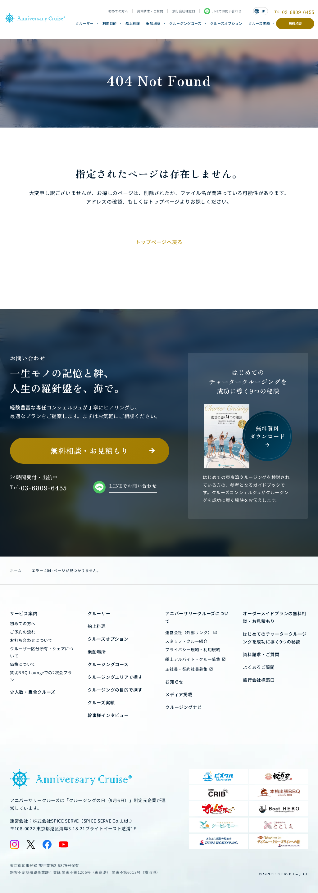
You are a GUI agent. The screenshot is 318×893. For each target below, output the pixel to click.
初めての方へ (118, 11)
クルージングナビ (183, 707)
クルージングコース (185, 23)
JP (259, 11)
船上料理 (132, 23)
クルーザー (84, 23)
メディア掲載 (178, 694)
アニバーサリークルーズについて (197, 617)
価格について (22, 664)
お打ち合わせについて (31, 640)
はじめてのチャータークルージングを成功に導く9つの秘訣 (275, 638)
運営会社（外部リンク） (188, 632)
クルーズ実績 (259, 23)
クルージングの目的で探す (115, 690)
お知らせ (174, 682)
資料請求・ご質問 (150, 11)
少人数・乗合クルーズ (32, 692)
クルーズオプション (226, 23)
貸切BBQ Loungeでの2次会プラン (41, 676)
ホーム (16, 570)
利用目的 (109, 23)
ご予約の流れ (22, 632)
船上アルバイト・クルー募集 (192, 659)
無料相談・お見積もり (89, 450)
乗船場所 (153, 23)
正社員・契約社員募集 (186, 669)
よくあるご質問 (259, 667)
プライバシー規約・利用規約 (192, 649)
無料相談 (295, 23)
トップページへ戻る (158, 242)
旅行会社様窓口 (183, 11)
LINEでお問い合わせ (223, 11)
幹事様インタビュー (108, 715)
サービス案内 (23, 613)
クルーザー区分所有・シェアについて (42, 652)
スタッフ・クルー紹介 (186, 641)
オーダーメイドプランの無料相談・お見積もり (275, 617)
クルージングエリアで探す (115, 677)
